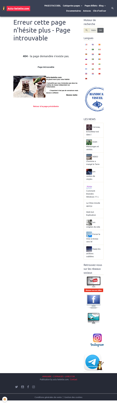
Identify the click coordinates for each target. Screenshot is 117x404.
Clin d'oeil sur (99, 11)
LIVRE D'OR (71, 379)
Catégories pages (72, 5)
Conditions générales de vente (48, 400)
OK (100, 30)
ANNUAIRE (45, 379)
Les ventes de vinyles (91, 175)
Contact (73, 382)
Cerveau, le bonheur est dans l (93, 130)
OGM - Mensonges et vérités (92, 145)
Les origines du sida (93, 226)
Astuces (87, 11)
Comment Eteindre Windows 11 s (92, 192)
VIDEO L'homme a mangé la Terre (93, 160)
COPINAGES (58, 379)
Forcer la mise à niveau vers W (93, 239)
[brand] (14, 8)
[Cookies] (4, 399)
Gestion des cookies (74, 400)
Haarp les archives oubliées (92, 254)
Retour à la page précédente (46, 106)
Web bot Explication (91, 215)
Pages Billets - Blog (94, 5)
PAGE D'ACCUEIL (52, 5)
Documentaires (73, 11)
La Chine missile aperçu (93, 206)
